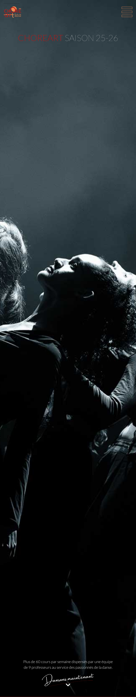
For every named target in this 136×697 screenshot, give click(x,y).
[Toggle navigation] (127, 12)
